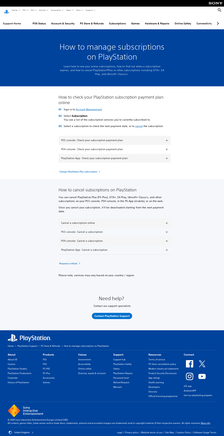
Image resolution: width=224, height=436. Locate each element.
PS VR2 (46, 365)
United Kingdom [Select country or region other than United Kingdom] (21, 429)
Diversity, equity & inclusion (92, 369)
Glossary (152, 388)
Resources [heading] (154, 351)
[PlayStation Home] (6, 10)
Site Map (169, 429)
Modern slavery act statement (163, 365)
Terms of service (156, 356)
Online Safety (168, 20)
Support (89, 10)
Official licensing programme (163, 392)
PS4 (32, 10)
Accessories (56, 10)
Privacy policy (132, 429)
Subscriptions (102, 20)
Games (14, 10)
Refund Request (121, 378)
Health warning (156, 378)
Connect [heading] (189, 351)
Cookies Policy (183, 429)
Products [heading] (48, 351)
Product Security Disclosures (162, 369)
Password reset (121, 374)
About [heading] (11, 351)
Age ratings (154, 374)
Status (116, 365)
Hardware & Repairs (142, 20)
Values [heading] (82, 351)
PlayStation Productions (19, 369)
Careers (11, 360)
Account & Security (48, 20)
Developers (154, 383)
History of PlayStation (18, 378)
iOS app (188, 382)
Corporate (13, 374)
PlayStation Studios (17, 365)
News (68, 10)
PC (204, 20)
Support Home (12, 20)
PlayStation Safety (122, 360)
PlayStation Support (27, 342)
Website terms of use (152, 429)
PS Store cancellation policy (162, 360)
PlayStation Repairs (123, 369)
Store (78, 10)
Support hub (119, 356)
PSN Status (24, 20)
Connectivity (189, 20)
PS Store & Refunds (77, 20)
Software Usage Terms (204, 429)
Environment (84, 356)
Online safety (85, 365)
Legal (119, 429)
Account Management (89, 106)
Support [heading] (118, 351)
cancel (139, 122)
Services (42, 10)
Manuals (117, 383)
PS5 (24, 10)
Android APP (190, 387)
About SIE (12, 356)
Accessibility (84, 360)
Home (11, 342)
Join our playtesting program (198, 391)
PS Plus (46, 369)
